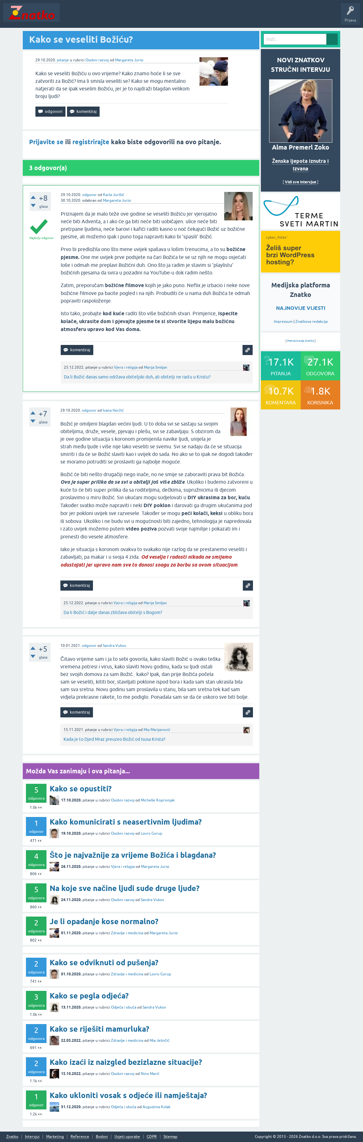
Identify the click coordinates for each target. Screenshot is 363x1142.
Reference (80, 1137)
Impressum (283, 321)
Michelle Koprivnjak (158, 800)
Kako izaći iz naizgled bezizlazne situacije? (126, 1062)
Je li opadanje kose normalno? (104, 921)
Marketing (55, 1137)
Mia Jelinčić (159, 1040)
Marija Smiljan (155, 367)
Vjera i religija (126, 367)
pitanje (63, 60)
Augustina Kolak (156, 1107)
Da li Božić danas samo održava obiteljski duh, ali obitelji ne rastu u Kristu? (137, 376)
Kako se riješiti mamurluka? (99, 1029)
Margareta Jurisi (129, 60)
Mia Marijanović (157, 730)
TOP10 (203, 17)
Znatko (12, 1137)
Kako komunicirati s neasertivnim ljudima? (126, 821)
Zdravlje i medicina (127, 933)
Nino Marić (150, 1073)
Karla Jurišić (113, 195)
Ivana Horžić (113, 410)
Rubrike (124, 17)
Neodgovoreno (97, 17)
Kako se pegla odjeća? (89, 995)
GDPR (152, 1137)
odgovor (89, 195)
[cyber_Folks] (300, 227)
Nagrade (223, 17)
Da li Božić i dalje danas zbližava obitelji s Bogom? (113, 612)
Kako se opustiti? (81, 788)
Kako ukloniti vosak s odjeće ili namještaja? (128, 1095)
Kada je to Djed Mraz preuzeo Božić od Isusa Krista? (114, 739)
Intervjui (32, 1137)
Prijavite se (46, 142)
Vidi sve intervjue (300, 182)
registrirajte (90, 142)
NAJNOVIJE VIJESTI (300, 308)
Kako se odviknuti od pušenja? (104, 962)
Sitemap (170, 1137)
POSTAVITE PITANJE (156, 17)
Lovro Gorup (151, 833)
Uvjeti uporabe (127, 1137)
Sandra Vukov (114, 645)
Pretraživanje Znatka (300, 340)
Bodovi (102, 1137)
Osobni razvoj (97, 60)
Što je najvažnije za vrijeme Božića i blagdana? (133, 855)
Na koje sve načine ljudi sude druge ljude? (125, 888)
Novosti (70, 17)
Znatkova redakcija (311, 321)
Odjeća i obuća (123, 1007)
